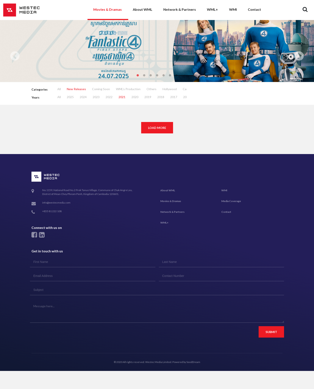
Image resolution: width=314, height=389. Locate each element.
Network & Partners (179, 9)
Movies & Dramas (107, 9)
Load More (157, 128)
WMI (233, 9)
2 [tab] (144, 75)
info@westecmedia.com (56, 202)
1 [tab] (138, 75)
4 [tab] (157, 75)
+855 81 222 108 (52, 211)
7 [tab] (176, 75)
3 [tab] (150, 75)
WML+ (212, 9)
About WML (142, 9)
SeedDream (193, 362)
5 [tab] (163, 75)
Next (299, 56)
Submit (271, 332)
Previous (14, 56)
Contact (254, 9)
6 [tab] (170, 75)
